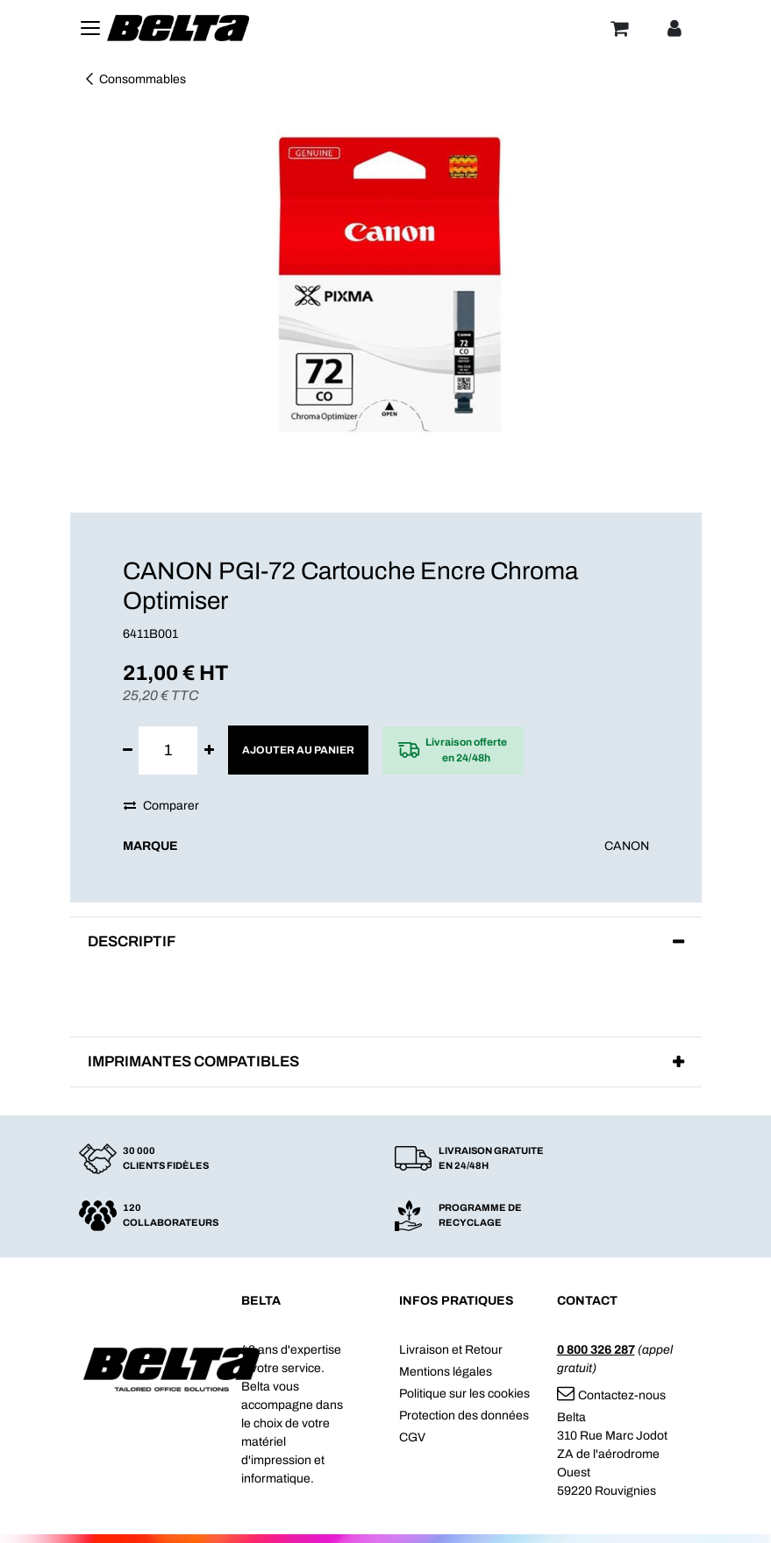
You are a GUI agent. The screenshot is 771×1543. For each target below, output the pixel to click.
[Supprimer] (127, 750)
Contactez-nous (611, 1395)
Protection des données (464, 1415)
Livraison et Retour (451, 1349)
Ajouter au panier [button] (298, 750)
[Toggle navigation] (90, 28)
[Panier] (619, 28)
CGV (412, 1437)
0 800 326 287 (596, 1349)
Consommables (134, 79)
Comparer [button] (161, 805)
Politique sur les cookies (464, 1393)
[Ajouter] (209, 750)
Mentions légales (445, 1371)
